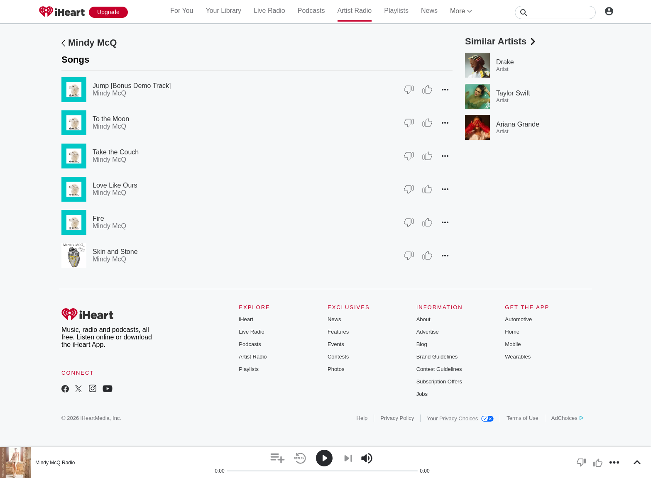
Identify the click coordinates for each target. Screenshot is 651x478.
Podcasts (311, 10)
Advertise (427, 332)
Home (512, 332)
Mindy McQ (92, 42)
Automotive (518, 319)
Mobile (513, 344)
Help (362, 418)
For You (181, 10)
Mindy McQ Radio (55, 463)
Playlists (396, 10)
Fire (98, 218)
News (429, 10)
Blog (421, 344)
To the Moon (111, 118)
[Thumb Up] (427, 89)
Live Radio (269, 10)
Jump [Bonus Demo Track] (132, 85)
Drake (505, 62)
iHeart (246, 319)
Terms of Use (522, 418)
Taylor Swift (513, 93)
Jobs (422, 394)
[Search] (555, 12)
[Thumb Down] (408, 89)
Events (336, 344)
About (423, 319)
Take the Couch (116, 152)
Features (338, 332)
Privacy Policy (397, 418)
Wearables (518, 357)
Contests (338, 357)
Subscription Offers (439, 381)
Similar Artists (501, 41)
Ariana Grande (517, 124)
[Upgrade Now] (108, 12)
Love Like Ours (115, 185)
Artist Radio (355, 10)
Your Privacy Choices (460, 418)
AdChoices (567, 418)
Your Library (223, 10)
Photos (336, 369)
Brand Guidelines (437, 357)
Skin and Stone (115, 251)
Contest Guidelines (439, 369)
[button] (445, 90)
